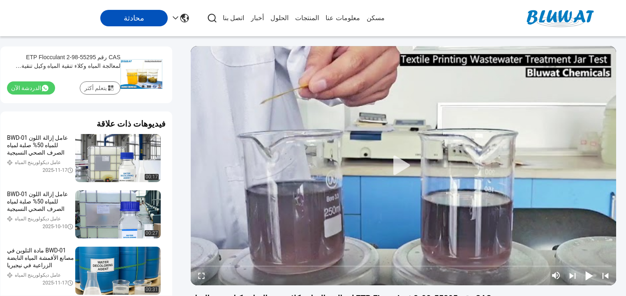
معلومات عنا (343, 17)
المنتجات (307, 17)
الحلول (279, 17)
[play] (403, 165)
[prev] (605, 275)
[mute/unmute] (556, 275)
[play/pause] (589, 275)
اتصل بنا (233, 17)
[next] (572, 275)
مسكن (376, 17)
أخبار (257, 17)
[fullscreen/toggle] (201, 275)
